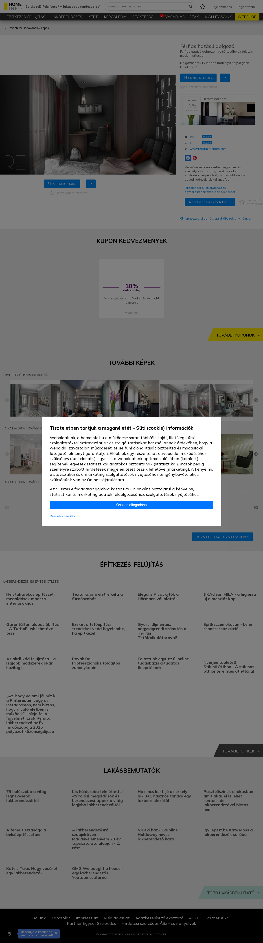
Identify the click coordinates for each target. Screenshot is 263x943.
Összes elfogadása (131, 505)
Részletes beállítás (62, 516)
